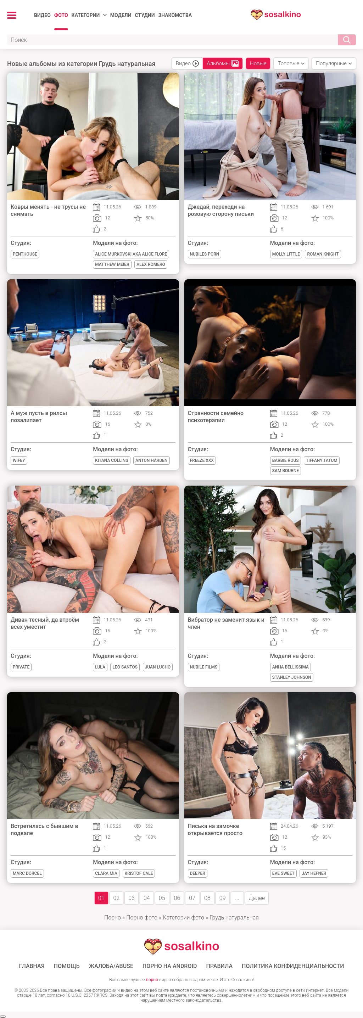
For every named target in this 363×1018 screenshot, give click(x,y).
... (237, 898)
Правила (219, 966)
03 (131, 898)
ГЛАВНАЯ (31, 966)
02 (116, 898)
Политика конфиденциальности (293, 966)
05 (162, 898)
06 (177, 898)
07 (192, 898)
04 (147, 898)
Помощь (67, 966)
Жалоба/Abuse (111, 966)
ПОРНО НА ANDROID (170, 966)
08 (207, 898)
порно (152, 979)
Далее (257, 898)
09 (222, 898)
